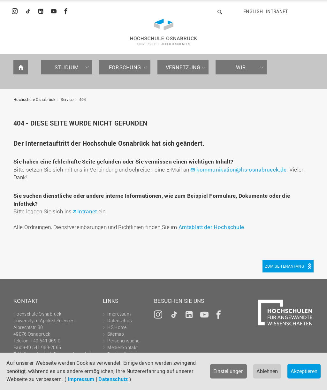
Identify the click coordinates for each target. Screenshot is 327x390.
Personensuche (123, 341)
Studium (67, 67)
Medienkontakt (122, 347)
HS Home (116, 327)
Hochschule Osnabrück (34, 99)
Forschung (125, 67)
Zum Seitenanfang (284, 266)
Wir (241, 67)
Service (67, 99)
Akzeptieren (304, 371)
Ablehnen (267, 371)
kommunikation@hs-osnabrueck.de (241, 169)
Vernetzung (183, 67)
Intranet (277, 11)
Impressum (81, 379)
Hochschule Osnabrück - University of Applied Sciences (164, 32)
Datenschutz (113, 379)
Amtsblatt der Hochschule (211, 227)
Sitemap (115, 334)
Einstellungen (228, 371)
